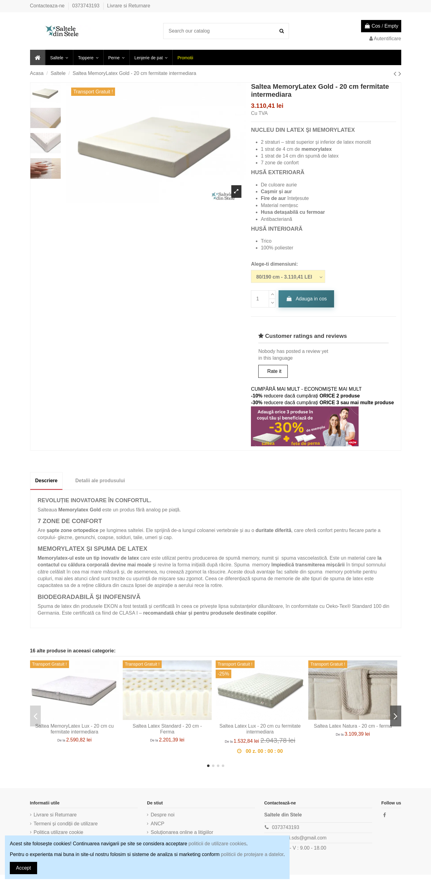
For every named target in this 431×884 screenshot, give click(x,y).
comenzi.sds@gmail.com (299, 837)
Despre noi (162, 814)
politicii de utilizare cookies (218, 843)
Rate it (274, 371)
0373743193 (86, 5)
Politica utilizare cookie (58, 832)
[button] (59, 57)
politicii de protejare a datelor (252, 854)
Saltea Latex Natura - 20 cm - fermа (353, 726)
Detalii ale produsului (100, 480)
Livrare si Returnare (128, 5)
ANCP (157, 823)
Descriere (46, 480)
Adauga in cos (306, 298)
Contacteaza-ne (48, 5)
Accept (23, 867)
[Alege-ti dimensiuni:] (288, 276)
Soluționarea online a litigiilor (182, 832)
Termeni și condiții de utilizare (66, 823)
